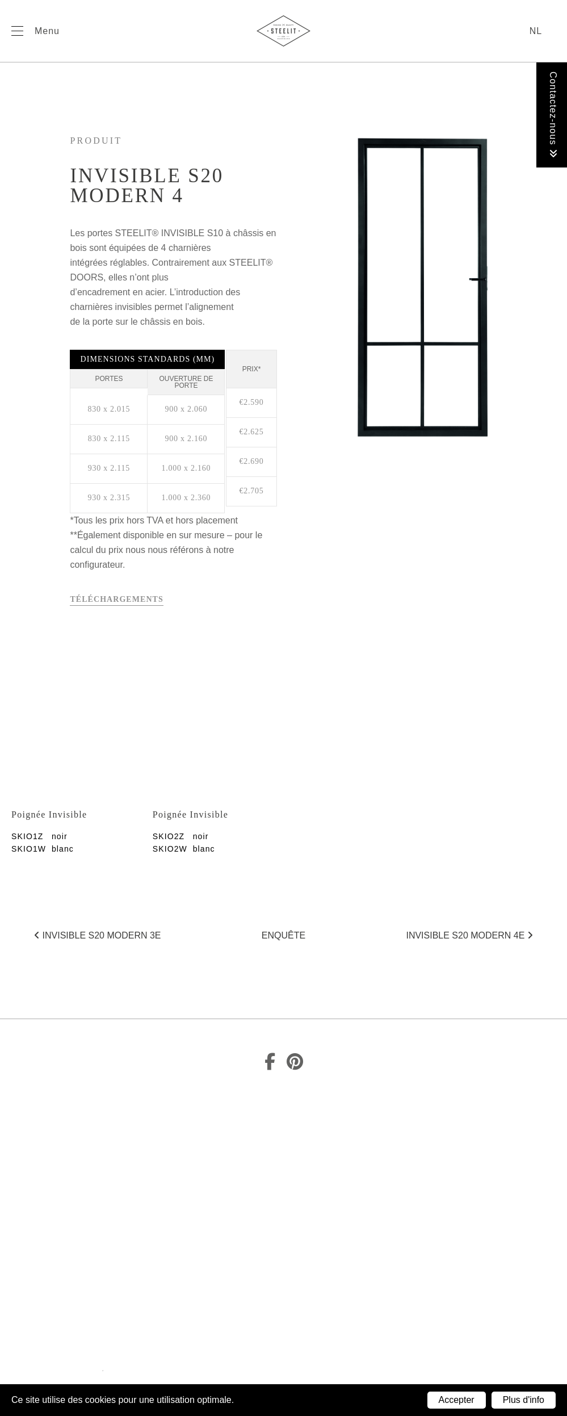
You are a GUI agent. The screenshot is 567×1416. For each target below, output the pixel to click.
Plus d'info (523, 1400)
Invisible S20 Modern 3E (97, 935)
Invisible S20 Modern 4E (469, 935)
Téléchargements (116, 599)
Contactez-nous (553, 115)
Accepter (456, 1400)
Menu (47, 31)
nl (536, 31)
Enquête (283, 935)
